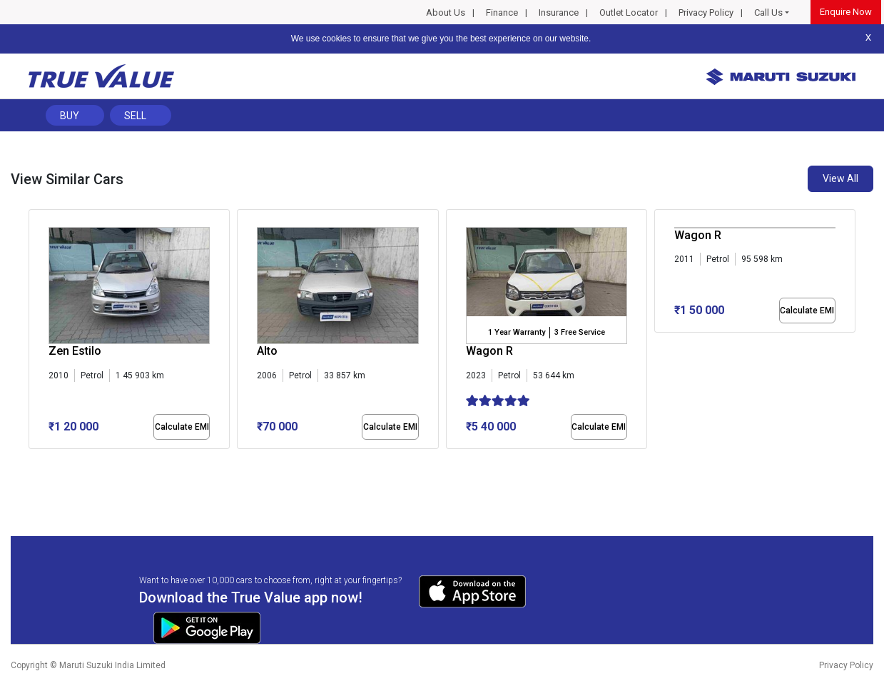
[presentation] (36, 332)
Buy (69, 115)
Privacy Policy (706, 12)
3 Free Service (579, 332)
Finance (502, 12)
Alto (267, 351)
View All (840, 178)
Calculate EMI (182, 427)
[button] (33, 461)
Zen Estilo (75, 351)
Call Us (768, 12)
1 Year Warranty (516, 332)
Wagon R (489, 351)
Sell (135, 115)
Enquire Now (846, 11)
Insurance (559, 12)
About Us (445, 12)
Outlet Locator (628, 12)
